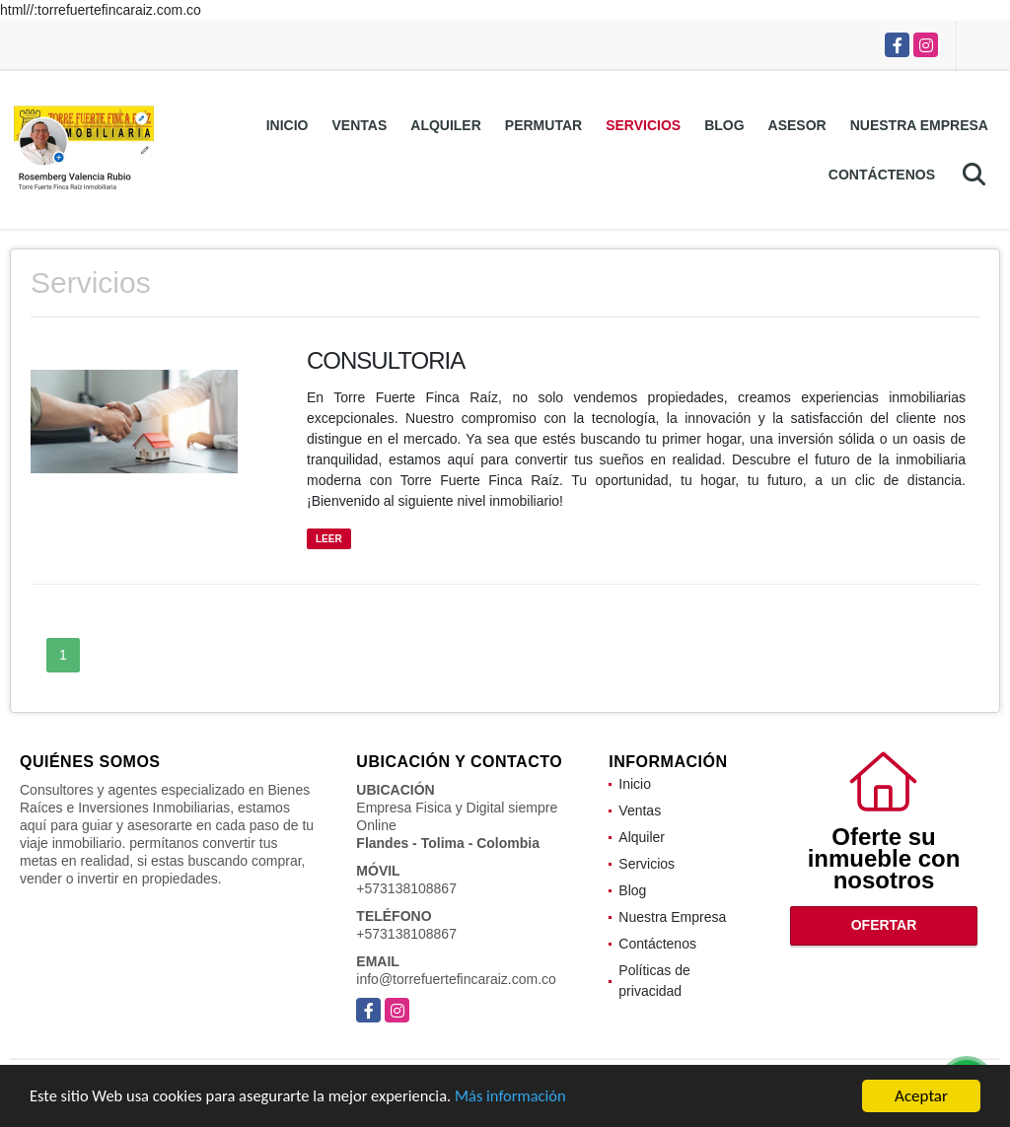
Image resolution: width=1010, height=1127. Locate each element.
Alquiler (445, 125)
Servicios (643, 125)
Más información (526, 1098)
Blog (724, 125)
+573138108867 (406, 888)
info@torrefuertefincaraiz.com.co (456, 979)
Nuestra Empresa (919, 125)
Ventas (360, 125)
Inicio (287, 125)
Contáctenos (882, 174)
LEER (329, 538)
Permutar (543, 125)
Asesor (797, 125)
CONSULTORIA (386, 360)
